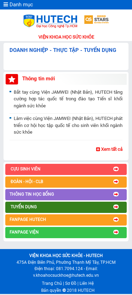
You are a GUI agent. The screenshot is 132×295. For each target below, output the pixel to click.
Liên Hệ (87, 283)
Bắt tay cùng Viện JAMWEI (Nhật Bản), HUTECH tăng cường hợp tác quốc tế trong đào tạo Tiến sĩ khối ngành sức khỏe (68, 98)
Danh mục (18, 4)
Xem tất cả (109, 149)
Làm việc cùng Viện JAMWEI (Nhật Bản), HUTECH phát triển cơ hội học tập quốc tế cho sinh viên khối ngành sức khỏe (68, 125)
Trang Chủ (52, 283)
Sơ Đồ (70, 283)
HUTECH (86, 290)
